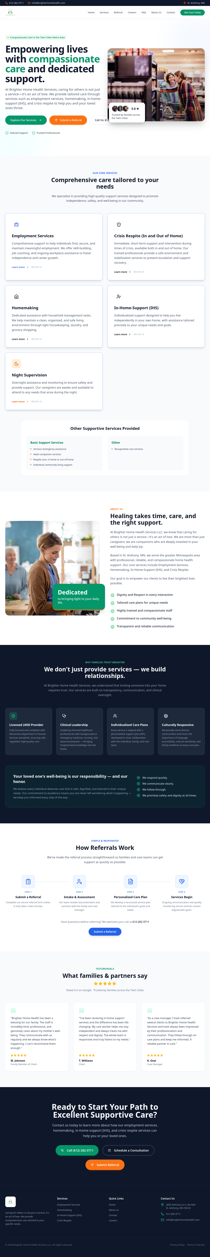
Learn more (20, 267)
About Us (156, 12)
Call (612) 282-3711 (77, 1150)
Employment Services (68, 1204)
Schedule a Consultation (128, 1150)
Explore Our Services (26, 120)
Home (91, 12)
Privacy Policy (177, 1244)
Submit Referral (105, 1165)
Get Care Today (192, 12)
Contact (171, 12)
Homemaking (64, 1209)
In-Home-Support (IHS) (69, 1215)
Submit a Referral (68, 120)
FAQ (144, 12)
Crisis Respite (64, 1220)
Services (104, 12)
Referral (118, 12)
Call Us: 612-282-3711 (108, 120)
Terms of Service (196, 1244)
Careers (132, 12)
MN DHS (36, 267)
